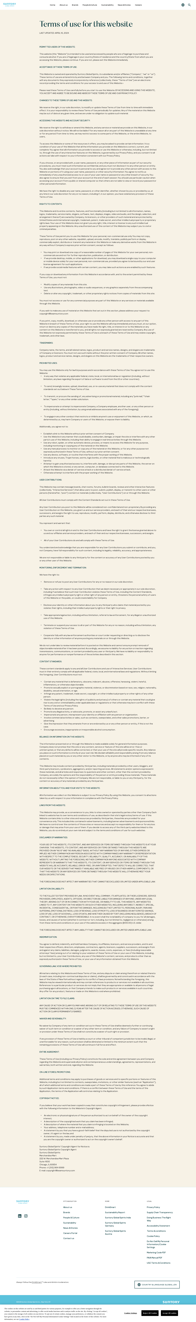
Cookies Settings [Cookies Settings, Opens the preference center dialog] (130, 1313)
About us (64, 5)
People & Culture (90, 5)
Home (52, 5)
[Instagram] (25, 1216)
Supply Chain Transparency (160, 1212)
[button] (183, 4)
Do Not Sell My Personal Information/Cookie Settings (158, 1244)
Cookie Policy (153, 1236)
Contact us (68, 1238)
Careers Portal (70, 1233)
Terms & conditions (156, 1231)
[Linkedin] (19, 1216)
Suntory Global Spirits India (118, 1217)
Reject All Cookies (150, 1313)
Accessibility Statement (158, 1225)
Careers (138, 5)
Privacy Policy (153, 1207)
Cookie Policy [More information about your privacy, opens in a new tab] (24, 1319)
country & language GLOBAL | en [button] (157, 1284)
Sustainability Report (115, 1212)
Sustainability (107, 5)
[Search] (189, 5)
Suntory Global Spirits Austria (115, 1232)
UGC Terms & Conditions (158, 1263)
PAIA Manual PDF (154, 1257)
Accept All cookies (169, 1313)
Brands (75, 5)
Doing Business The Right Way (159, 1219)
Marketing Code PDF (156, 1252)
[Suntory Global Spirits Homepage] (9, 5)
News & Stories (124, 5)
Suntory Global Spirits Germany (115, 1224)
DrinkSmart (110, 1207)
